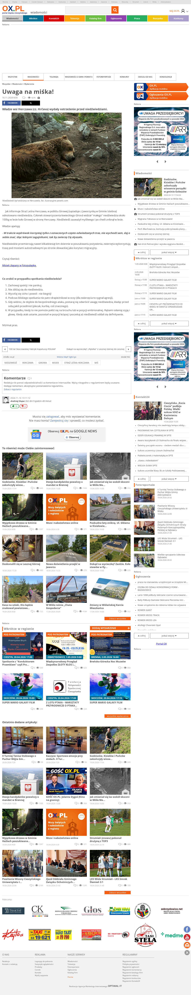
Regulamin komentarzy (132, 970)
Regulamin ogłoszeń (131, 967)
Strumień (135, 2)
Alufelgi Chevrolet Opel (149, 625)
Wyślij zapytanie (41, 975)
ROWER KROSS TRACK (148, 615)
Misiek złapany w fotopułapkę (19, 265)
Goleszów (62, 2)
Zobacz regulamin (13, 389)
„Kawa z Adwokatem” (148, 460)
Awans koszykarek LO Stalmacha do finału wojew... (163, 440)
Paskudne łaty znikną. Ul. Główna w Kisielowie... (161, 224)
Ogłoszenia (116, 18)
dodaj (104, 628)
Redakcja (6, 961)
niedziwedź (10, 362)
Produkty (38, 967)
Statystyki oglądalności (44, 964)
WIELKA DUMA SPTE (147, 465)
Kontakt (38, 972)
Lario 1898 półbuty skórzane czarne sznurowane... (162, 595)
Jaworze (104, 2)
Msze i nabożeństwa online (151, 208)
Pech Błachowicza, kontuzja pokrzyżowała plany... (162, 229)
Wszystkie (12, 77)
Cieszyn (24, 2)
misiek (55, 362)
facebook (10, 102)
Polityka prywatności (131, 964)
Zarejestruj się (59, 420)
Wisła (154, 2)
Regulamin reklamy (130, 975)
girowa (43, 362)
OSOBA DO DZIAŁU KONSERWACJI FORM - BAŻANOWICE (158, 588)
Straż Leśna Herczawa (76, 362)
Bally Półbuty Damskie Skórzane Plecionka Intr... (161, 600)
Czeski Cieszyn (37, 2)
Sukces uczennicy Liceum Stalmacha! (156, 450)
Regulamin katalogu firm (133, 972)
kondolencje (166, 77)
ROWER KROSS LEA (147, 620)
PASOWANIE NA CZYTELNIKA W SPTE (156, 430)
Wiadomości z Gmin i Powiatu (79, 77)
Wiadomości (12, 18)
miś (96, 362)
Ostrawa (114, 2)
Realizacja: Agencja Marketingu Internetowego (95, 986)
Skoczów (125, 2)
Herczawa (27, 362)
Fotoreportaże (104, 77)
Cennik (37, 970)
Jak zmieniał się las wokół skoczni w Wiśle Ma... (161, 198)
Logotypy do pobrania (44, 961)
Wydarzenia (29, 84)
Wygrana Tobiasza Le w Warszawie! (155, 218)
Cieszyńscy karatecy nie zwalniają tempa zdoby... (162, 425)
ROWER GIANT (145, 610)
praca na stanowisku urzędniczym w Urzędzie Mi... (163, 582)
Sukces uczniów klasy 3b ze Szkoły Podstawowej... (162, 470)
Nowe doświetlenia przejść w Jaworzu (156, 239)
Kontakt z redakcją (9, 964)
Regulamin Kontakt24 (131, 981)
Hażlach (73, 2)
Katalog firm (95, 18)
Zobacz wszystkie (117, 618)
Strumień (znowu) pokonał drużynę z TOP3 (159, 213)
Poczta (70, 977)
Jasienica (93, 2)
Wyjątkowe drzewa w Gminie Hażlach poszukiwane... (164, 203)
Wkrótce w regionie (19, 629)
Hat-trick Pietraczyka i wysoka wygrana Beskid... (161, 244)
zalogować (52, 416)
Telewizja (74, 18)
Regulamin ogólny (130, 961)
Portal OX (161, 643)
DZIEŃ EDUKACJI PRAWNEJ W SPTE (154, 435)
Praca (137, 18)
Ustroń (145, 2)
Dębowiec (50, 2)
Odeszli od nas (145, 77)
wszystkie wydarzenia (117, 716)
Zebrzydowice (166, 2)
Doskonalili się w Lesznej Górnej (153, 234)
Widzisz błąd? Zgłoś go (66, 357)
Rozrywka (158, 18)
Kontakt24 (54, 18)
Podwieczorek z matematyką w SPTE (155, 455)
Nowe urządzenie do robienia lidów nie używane (162, 605)
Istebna (82, 2)
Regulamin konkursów (132, 978)
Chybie (14, 2)
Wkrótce (33, 18)
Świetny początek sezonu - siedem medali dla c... (162, 445)
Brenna (5, 2)
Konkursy (178, 18)
